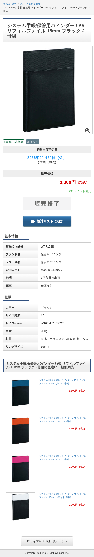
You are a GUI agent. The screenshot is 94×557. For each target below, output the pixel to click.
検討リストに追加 (47, 221)
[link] (47, 394)
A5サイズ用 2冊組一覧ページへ (47, 541)
